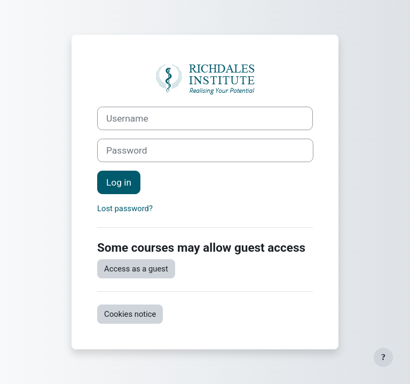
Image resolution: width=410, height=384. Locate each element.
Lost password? (125, 208)
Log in (118, 182)
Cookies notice (130, 314)
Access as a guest (136, 269)
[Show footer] (383, 357)
